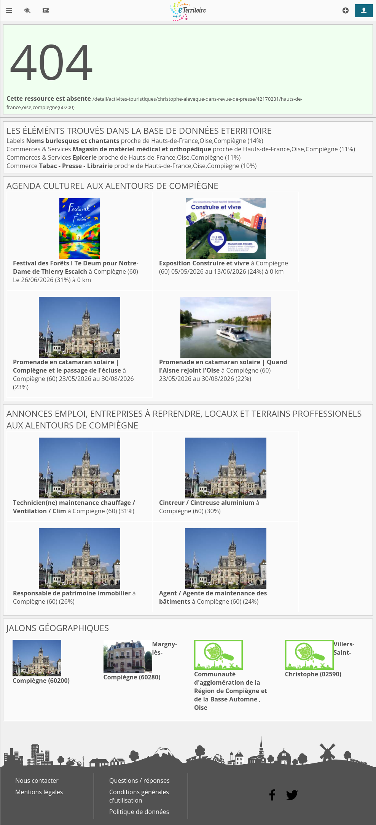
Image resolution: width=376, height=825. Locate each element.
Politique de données (139, 812)
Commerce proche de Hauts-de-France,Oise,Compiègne (123, 166)
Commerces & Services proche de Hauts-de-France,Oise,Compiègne (172, 149)
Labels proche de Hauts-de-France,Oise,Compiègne (127, 140)
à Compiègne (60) (76, 267)
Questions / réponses (139, 780)
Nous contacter (37, 780)
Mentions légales (39, 792)
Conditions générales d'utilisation (139, 796)
